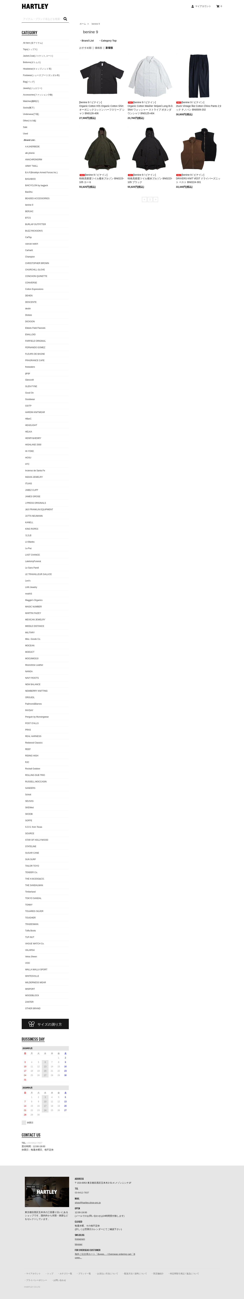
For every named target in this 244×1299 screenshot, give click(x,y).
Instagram (80, 1239)
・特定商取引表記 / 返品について (183, 1273)
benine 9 (95, 24)
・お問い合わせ (58, 1280)
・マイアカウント (32, 1273)
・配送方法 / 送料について (134, 1273)
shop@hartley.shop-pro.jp (88, 1202)
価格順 (98, 47)
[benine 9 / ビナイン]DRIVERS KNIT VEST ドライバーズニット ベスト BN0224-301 (198, 178)
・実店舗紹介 (157, 1273)
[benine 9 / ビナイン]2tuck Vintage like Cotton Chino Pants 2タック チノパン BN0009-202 (198, 106)
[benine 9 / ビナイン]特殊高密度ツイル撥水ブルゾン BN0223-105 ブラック (150, 178)
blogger (78, 1244)
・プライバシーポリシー (35, 1280)
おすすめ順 (85, 47)
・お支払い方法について (106, 1273)
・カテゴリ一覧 (64, 1273)
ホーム (83, 24)
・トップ (49, 1273)
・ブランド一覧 (83, 1273)
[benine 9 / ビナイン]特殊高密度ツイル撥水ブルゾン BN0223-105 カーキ (101, 178)
